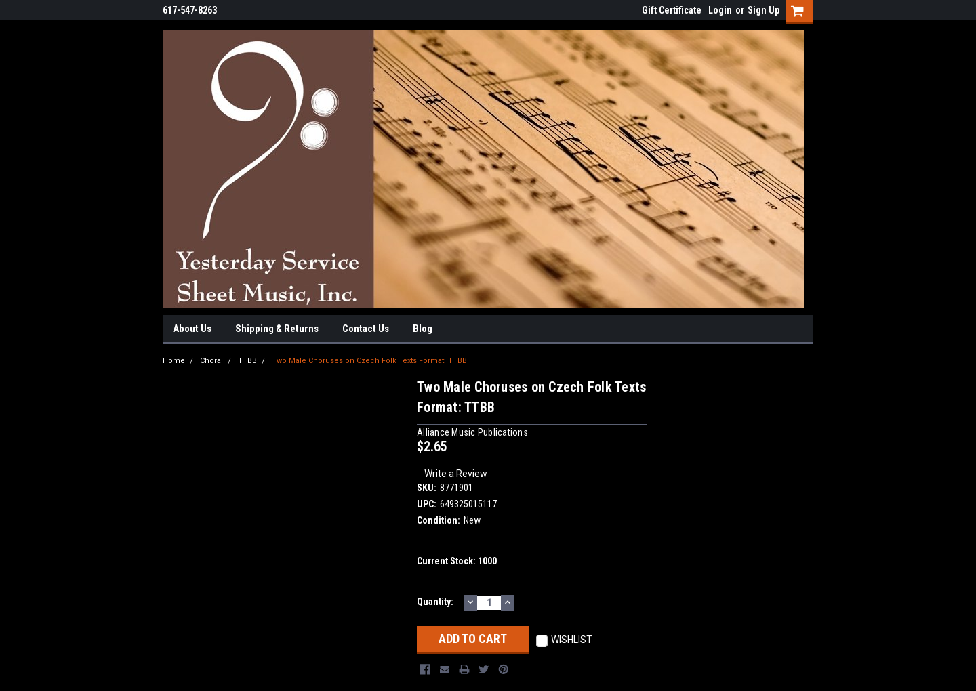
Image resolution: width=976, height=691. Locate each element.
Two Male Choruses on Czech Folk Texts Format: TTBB (369, 360)
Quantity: (435, 601)
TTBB (247, 360)
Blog (422, 328)
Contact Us (365, 328)
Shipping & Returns (277, 328)
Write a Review (455, 473)
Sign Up (763, 10)
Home (174, 360)
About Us (192, 328)
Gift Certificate (672, 10)
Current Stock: (457, 561)
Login (720, 10)
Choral (211, 360)
